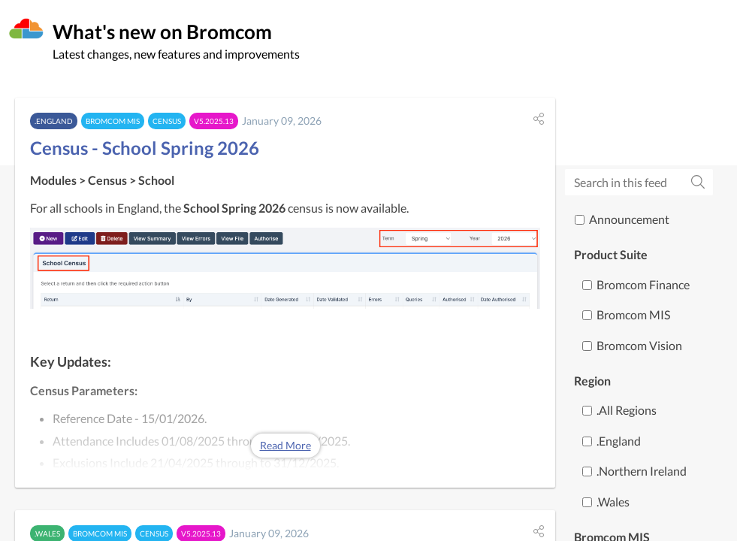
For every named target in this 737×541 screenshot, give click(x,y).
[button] (539, 119)
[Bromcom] (26, 29)
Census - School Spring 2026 (144, 148)
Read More (285, 445)
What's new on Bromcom (162, 32)
